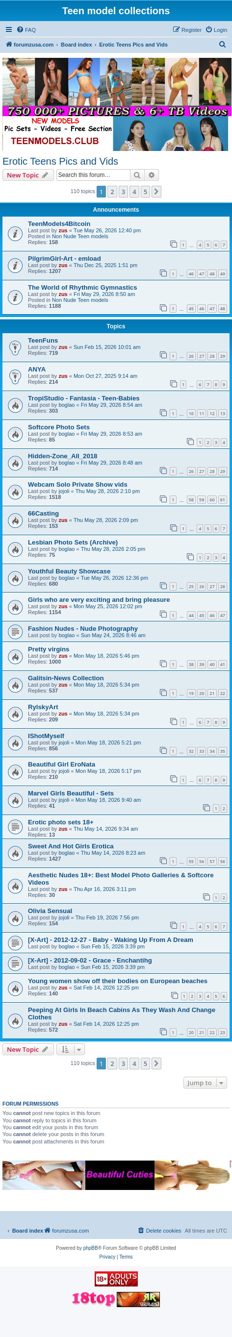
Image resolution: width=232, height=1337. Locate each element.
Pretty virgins (48, 649)
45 (191, 308)
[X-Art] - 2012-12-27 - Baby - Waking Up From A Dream (110, 939)
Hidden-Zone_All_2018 (62, 456)
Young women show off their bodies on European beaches (117, 981)
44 (191, 615)
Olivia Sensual (50, 911)
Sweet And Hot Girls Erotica (71, 846)
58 (191, 499)
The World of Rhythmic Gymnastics (82, 287)
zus (62, 230)
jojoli (63, 491)
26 (191, 356)
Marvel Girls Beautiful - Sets (71, 793)
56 (201, 861)
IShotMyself (46, 736)
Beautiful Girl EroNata (61, 764)
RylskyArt (43, 707)
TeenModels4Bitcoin (59, 223)
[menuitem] (26, 30)
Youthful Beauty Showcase (69, 571)
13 (222, 413)
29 (222, 356)
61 (222, 499)
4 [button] (134, 191)
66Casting (43, 513)
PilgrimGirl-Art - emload (64, 258)
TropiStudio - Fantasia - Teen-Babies (84, 398)
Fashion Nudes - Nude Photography (83, 628)
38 (191, 664)
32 (191, 751)
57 (211, 861)
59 (201, 499)
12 (211, 413)
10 (191, 413)
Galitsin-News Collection (66, 678)
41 (222, 664)
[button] (156, 192)
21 (211, 693)
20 (201, 693)
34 (211, 751)
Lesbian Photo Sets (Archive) (73, 542)
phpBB (90, 1248)
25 (191, 586)
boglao (66, 405)
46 (191, 274)
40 (211, 664)
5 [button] (145, 191)
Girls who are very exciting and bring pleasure (99, 599)
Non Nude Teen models (80, 236)
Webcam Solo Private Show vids (78, 484)
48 (211, 274)
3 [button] (123, 191)
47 (201, 274)
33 (201, 751)
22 (222, 693)
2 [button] (112, 191)
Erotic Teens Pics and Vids (60, 161)
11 (201, 413)
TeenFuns (43, 340)
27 (201, 356)
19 (191, 693)
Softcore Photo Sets (59, 427)
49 (222, 274)
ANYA (37, 369)
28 (211, 356)
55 (191, 861)
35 (222, 751)
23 (222, 1032)
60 (211, 499)
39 (201, 664)
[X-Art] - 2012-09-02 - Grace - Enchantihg (90, 960)
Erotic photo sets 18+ (61, 822)
